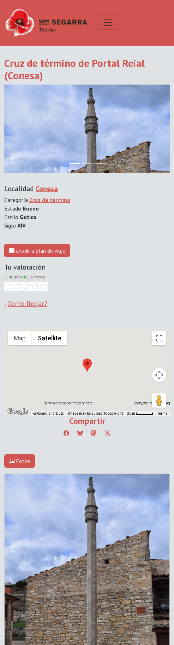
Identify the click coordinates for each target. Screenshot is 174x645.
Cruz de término (49, 199)
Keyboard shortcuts (48, 413)
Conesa (47, 188)
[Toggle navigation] (108, 23)
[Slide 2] (100, 163)
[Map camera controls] (159, 375)
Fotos (19, 461)
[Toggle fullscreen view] (159, 338)
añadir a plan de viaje (37, 250)
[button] (87, 365)
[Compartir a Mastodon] (94, 433)
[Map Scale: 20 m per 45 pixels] (140, 413)
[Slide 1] (87, 163)
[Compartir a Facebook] (66, 433)
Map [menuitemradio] (20, 338)
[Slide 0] (74, 163)
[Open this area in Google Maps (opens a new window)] (17, 411)
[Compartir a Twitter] (107, 433)
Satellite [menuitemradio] (49, 338)
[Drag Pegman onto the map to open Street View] (159, 400)
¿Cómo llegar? (25, 303)
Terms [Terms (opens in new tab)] (162, 413)
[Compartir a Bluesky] (80, 433)
